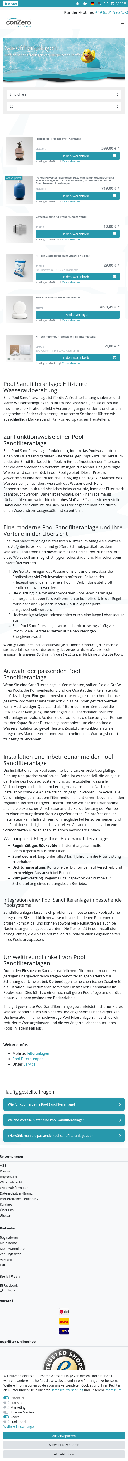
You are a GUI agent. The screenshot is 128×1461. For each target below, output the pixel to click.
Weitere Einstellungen (19, 1426)
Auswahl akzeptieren (64, 1445)
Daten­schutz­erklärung (67, 1390)
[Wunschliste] (106, 3)
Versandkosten (71, 161)
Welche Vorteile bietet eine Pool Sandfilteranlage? (46, 1120)
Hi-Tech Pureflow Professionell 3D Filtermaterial (66, 336)
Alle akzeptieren (64, 1436)
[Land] (92, 3)
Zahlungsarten (10, 1254)
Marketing (18, 1407)
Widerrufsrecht (11, 1182)
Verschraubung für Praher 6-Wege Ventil (61, 217)
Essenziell (18, 1398)
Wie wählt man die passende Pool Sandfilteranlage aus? (50, 1135)
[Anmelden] (78, 3)
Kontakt (6, 1171)
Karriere (6, 1204)
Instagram (9, 1290)
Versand (6, 1259)
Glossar (5, 1215)
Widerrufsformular (14, 1188)
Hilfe (3, 1265)
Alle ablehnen (64, 1454)
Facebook (9, 1285)
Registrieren (9, 1237)
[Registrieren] (85, 3)
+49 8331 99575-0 (111, 12)
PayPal (15, 1417)
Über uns (7, 1210)
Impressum (8, 1176)
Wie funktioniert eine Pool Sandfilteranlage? (41, 1104)
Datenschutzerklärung (16, 1193)
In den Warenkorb (89, 156)
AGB (3, 1165)
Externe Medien (22, 1412)
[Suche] (99, 3)
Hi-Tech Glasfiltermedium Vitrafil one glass (62, 255)
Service (11, 3)
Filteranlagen (38, 1053)
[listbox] (19, 348)
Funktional (18, 1422)
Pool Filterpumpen (28, 1058)
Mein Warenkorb (12, 1248)
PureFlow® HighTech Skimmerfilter (58, 297)
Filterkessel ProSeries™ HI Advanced (58, 138)
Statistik (16, 1403)
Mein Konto (8, 1243)
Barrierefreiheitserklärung (19, 1199)
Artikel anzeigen (77, 314)
